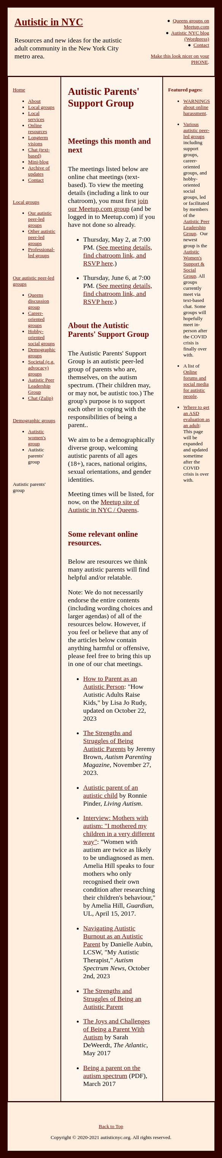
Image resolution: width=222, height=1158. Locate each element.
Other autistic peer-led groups (42, 237)
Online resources (37, 128)
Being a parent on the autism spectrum (111, 1071)
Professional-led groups (41, 252)
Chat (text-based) (39, 153)
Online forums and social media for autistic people (196, 384)
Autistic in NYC (48, 22)
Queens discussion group (38, 301)
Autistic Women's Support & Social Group (194, 264)
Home (19, 90)
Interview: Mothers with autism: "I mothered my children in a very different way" (119, 829)
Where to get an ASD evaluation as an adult (196, 416)
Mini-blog (38, 162)
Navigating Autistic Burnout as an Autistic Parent (113, 936)
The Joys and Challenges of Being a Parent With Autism (116, 1029)
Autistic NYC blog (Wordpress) (190, 36)
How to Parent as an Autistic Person (110, 682)
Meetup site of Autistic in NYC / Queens (103, 506)
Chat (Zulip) (40, 398)
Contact (201, 45)
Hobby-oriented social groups (41, 337)
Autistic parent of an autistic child (110, 791)
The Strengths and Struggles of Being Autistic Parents (108, 741)
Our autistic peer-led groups (40, 219)
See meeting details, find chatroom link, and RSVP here (117, 255)
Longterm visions (38, 140)
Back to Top (111, 1126)
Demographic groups (42, 352)
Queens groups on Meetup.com (191, 24)
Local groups (41, 107)
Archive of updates (39, 171)
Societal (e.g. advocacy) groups (41, 368)
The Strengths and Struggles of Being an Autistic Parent (112, 998)
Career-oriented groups (36, 319)
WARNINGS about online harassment (196, 107)
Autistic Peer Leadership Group (41, 386)
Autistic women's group (37, 437)
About (34, 101)
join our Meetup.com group (108, 204)
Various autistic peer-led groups (196, 130)
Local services (36, 116)
